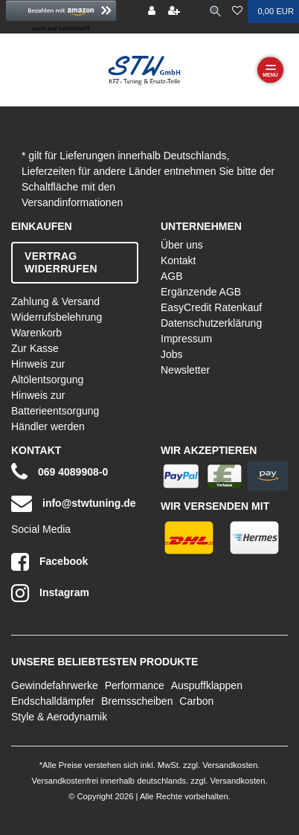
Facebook (49, 561)
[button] (61, 16)
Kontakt (178, 260)
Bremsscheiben (137, 701)
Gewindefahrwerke (54, 685)
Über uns (182, 245)
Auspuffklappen (206, 685)
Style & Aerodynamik (59, 717)
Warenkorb (36, 333)
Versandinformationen (72, 202)
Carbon (196, 701)
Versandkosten (228, 765)
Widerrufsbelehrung (56, 317)
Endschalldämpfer (52, 701)
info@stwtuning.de (73, 503)
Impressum (186, 339)
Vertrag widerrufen (61, 262)
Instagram (50, 593)
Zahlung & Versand (55, 301)
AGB (172, 276)
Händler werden (48, 426)
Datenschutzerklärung (211, 323)
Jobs (172, 354)
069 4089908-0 (59, 471)
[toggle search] (215, 11)
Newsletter (185, 370)
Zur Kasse (35, 348)
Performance (134, 685)
